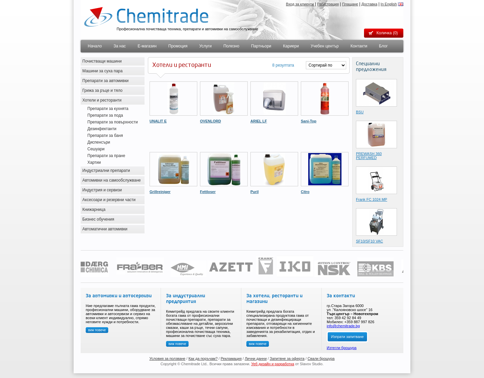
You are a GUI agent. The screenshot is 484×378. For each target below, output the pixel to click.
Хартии (94, 162)
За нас (120, 46)
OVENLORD (210, 121)
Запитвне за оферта (287, 358)
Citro (305, 192)
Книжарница (94, 209)
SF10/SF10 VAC (369, 241)
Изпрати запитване (347, 337)
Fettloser (207, 192)
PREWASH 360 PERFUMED (369, 156)
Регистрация (328, 4)
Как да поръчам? (203, 358)
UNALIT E (158, 121)
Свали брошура (321, 358)
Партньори (261, 46)
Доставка (369, 4)
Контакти (359, 46)
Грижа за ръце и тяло (102, 90)
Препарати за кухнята (107, 108)
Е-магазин (146, 46)
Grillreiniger (160, 192)
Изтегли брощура (342, 348)
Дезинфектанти (101, 128)
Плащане (350, 4)
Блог (383, 46)
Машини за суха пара (102, 71)
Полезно (231, 46)
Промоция (178, 46)
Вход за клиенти (300, 4)
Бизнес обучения (98, 219)
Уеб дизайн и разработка (272, 364)
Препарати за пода (105, 115)
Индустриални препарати (106, 170)
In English (388, 4)
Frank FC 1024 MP (371, 199)
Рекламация (231, 358)
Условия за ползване (168, 358)
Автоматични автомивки (104, 229)
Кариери (291, 46)
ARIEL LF (258, 121)
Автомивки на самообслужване (111, 180)
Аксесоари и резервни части (108, 199)
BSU (360, 112)
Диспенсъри (98, 142)
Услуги (205, 46)
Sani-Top (308, 121)
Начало (95, 46)
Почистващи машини (102, 61)
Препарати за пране (106, 155)
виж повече (97, 330)
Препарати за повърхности (112, 122)
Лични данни (256, 358)
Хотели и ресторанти (102, 100)
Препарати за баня (105, 135)
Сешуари (96, 149)
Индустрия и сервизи (102, 190)
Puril (254, 192)
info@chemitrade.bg (343, 326)
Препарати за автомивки (105, 80)
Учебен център (325, 46)
